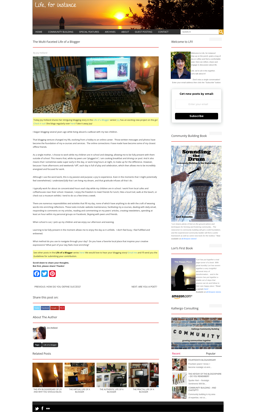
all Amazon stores (213, 292)
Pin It (62, 308)
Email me (132, 252)
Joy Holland (41, 52)
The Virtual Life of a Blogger (79, 390)
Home (38, 31)
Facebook (45, 308)
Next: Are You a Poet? (144, 286)
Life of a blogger (50, 345)
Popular (211, 353)
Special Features (89, 31)
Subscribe (197, 116)
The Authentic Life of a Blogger (111, 390)
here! (82, 252)
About (125, 31)
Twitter (37, 308)
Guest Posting (143, 31)
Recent (176, 353)
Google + (54, 308)
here (73, 123)
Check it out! (39, 123)
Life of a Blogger (101, 119)
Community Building (60, 31)
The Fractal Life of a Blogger (143, 390)
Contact (163, 31)
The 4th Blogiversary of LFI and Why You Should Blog (47, 390)
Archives (110, 31)
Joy (118, 119)
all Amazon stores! (189, 239)
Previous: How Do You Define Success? (57, 286)
